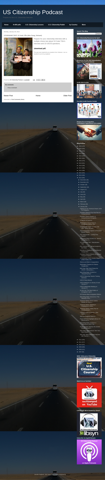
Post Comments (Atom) (17, 99)
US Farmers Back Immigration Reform (90, 294)
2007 (80, 352)
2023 (80, 153)
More (84, 24)
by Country (73, 24)
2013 (80, 177)
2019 (80, 163)
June (81, 194)
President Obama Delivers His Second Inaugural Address (90, 254)
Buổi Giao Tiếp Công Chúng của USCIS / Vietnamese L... (89, 269)
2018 (80, 165)
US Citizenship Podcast (33, 12)
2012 (80, 339)
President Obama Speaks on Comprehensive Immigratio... (88, 217)
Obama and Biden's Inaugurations (89, 262)
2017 (80, 168)
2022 (80, 156)
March (82, 201)
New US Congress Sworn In (87, 316)
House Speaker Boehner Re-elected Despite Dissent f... (90, 327)
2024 (80, 151)
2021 (80, 158)
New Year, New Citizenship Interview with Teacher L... (90, 335)
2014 (80, 175)
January (82, 206)
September (83, 187)
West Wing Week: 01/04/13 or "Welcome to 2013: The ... (88, 323)
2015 (80, 173)
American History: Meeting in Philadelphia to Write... (88, 305)
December (83, 180)
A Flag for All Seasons (86, 220)
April (81, 199)
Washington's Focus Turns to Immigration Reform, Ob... (88, 223)
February (83, 204)
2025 (80, 148)
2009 (80, 347)
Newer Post (8, 96)
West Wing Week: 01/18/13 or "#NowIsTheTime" (88, 273)
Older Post (67, 96)
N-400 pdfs (17, 24)
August (82, 189)
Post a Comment (12, 87)
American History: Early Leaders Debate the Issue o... (89, 301)
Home (6, 24)
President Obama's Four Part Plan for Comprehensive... (90, 213)
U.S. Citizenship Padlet (56, 24)
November (83, 182)
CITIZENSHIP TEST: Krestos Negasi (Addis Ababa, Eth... (90, 258)
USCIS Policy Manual (86, 280)
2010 (80, 344)
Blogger (68, 474)
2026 (80, 146)
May (81, 197)
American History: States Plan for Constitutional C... (89, 309)
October (82, 184)
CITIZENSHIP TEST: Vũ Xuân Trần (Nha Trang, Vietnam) (89, 227)
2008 (80, 349)
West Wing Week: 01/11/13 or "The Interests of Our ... (89, 297)
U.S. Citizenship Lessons (34, 24)
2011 (80, 342)
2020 (80, 160)
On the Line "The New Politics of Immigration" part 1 (89, 291)
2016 (80, 170)
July (81, 192)
